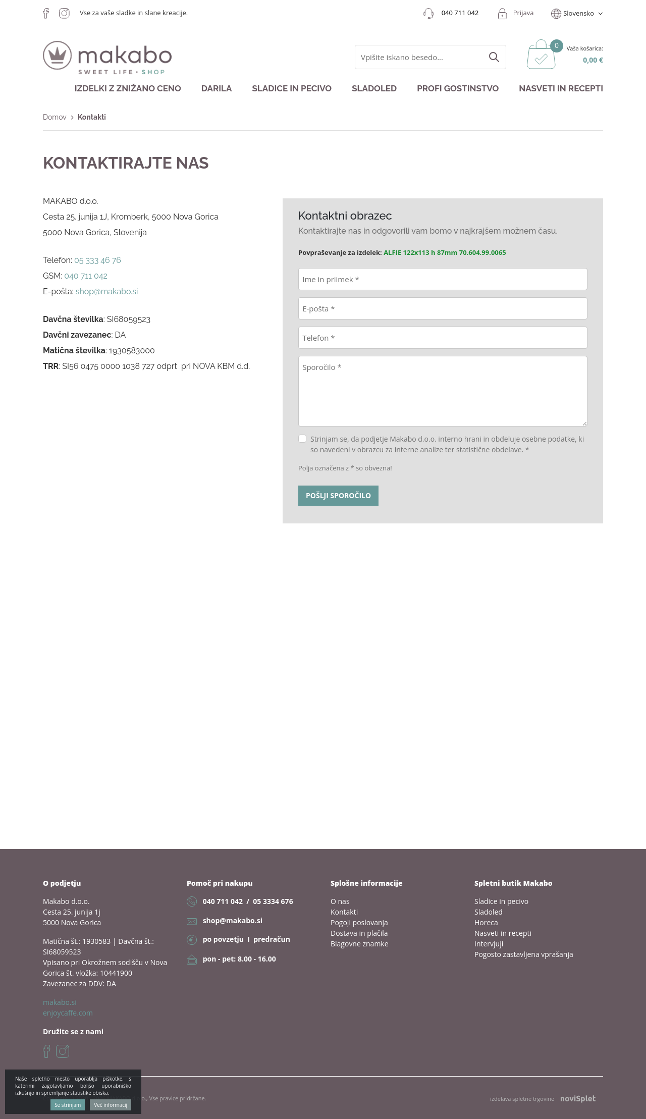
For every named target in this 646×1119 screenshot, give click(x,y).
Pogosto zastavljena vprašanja (523, 954)
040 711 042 (223, 901)
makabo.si (60, 1002)
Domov (55, 117)
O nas (340, 901)
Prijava (523, 12)
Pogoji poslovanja (359, 922)
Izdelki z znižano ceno (128, 88)
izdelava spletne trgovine (543, 1098)
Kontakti (344, 912)
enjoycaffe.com (68, 1013)
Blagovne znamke (360, 943)
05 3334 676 (273, 901)
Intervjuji (488, 943)
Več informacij (110, 1104)
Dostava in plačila (359, 933)
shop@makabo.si (232, 920)
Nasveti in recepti (561, 88)
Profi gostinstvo (458, 88)
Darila (216, 88)
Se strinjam (68, 1104)
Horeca (486, 922)
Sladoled (374, 88)
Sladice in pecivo (292, 88)
